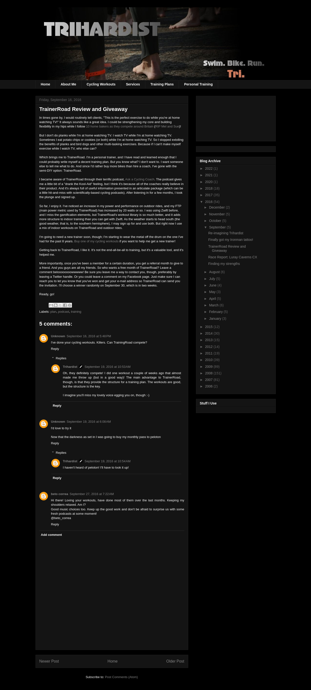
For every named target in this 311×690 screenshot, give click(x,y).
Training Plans (162, 84)
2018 (209, 188)
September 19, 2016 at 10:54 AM (108, 461)
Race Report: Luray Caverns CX (232, 257)
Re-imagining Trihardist (225, 233)
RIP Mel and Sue (167, 126)
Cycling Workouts (101, 84)
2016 (209, 202)
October (215, 221)
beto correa (59, 494)
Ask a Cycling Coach (139, 179)
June (213, 285)
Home (45, 84)
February (216, 312)
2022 (209, 168)
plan (53, 311)
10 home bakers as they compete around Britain (119, 126)
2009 (209, 367)
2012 (209, 347)
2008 (209, 373)
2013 (209, 340)
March (214, 305)
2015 (209, 327)
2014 (209, 333)
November (217, 214)
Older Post (175, 661)
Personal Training (198, 84)
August (215, 272)
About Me (68, 84)
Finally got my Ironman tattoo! (230, 240)
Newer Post (49, 661)
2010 (209, 360)
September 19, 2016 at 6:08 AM (89, 421)
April (213, 299)
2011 (209, 353)
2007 (209, 380)
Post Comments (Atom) (121, 677)
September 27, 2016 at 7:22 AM (92, 494)
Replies (61, 358)
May (212, 292)
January (215, 318)
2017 (209, 195)
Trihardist (70, 367)
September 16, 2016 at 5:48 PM (89, 336)
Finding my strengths (224, 264)
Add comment (51, 535)
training (76, 311)
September (218, 227)
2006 (209, 386)
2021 (209, 175)
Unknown (58, 336)
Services (133, 84)
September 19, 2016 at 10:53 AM (108, 367)
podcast (63, 311)
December (217, 207)
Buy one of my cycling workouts (96, 241)
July (212, 279)
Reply (55, 349)
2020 (209, 182)
